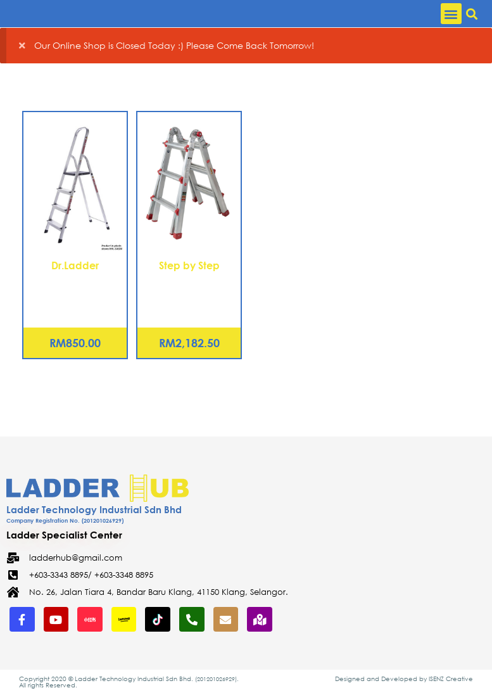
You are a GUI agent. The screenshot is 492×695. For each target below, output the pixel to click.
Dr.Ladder (75, 265)
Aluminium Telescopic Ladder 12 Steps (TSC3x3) (189, 295)
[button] (451, 13)
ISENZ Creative (451, 679)
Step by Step (189, 265)
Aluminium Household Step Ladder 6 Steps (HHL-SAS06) (75, 295)
